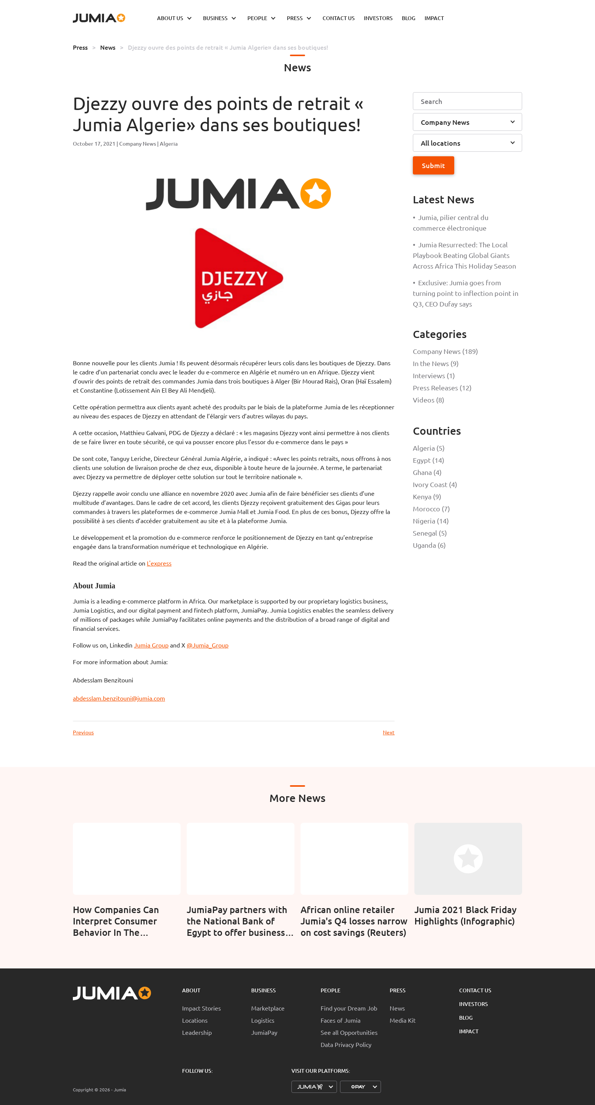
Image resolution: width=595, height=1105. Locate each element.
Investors (473, 1004)
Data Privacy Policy (346, 1044)
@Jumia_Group (207, 645)
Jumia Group (151, 645)
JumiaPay (264, 1032)
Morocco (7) (431, 508)
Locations (195, 1020)
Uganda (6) (429, 545)
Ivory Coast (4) (435, 484)
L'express (159, 563)
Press (80, 47)
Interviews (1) (434, 375)
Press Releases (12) (442, 387)
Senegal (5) (430, 533)
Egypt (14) (428, 460)
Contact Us (475, 990)
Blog (466, 1017)
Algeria (169, 143)
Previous (83, 732)
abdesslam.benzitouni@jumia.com (119, 698)
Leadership (197, 1032)
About (191, 990)
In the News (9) (436, 363)
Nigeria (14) (431, 521)
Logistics (262, 1020)
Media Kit (403, 1020)
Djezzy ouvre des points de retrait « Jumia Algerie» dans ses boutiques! (228, 47)
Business (263, 990)
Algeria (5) (429, 448)
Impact (469, 1031)
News (107, 47)
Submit (433, 165)
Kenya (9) (427, 496)
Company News (137, 143)
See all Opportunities (349, 1032)
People (330, 990)
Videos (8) (428, 400)
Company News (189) (445, 351)
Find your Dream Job (349, 1008)
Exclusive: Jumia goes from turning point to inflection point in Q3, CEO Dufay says (465, 293)
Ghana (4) (427, 472)
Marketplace (268, 1008)
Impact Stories (201, 1008)
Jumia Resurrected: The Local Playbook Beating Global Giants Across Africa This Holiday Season (464, 255)
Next (389, 732)
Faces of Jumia (340, 1020)
